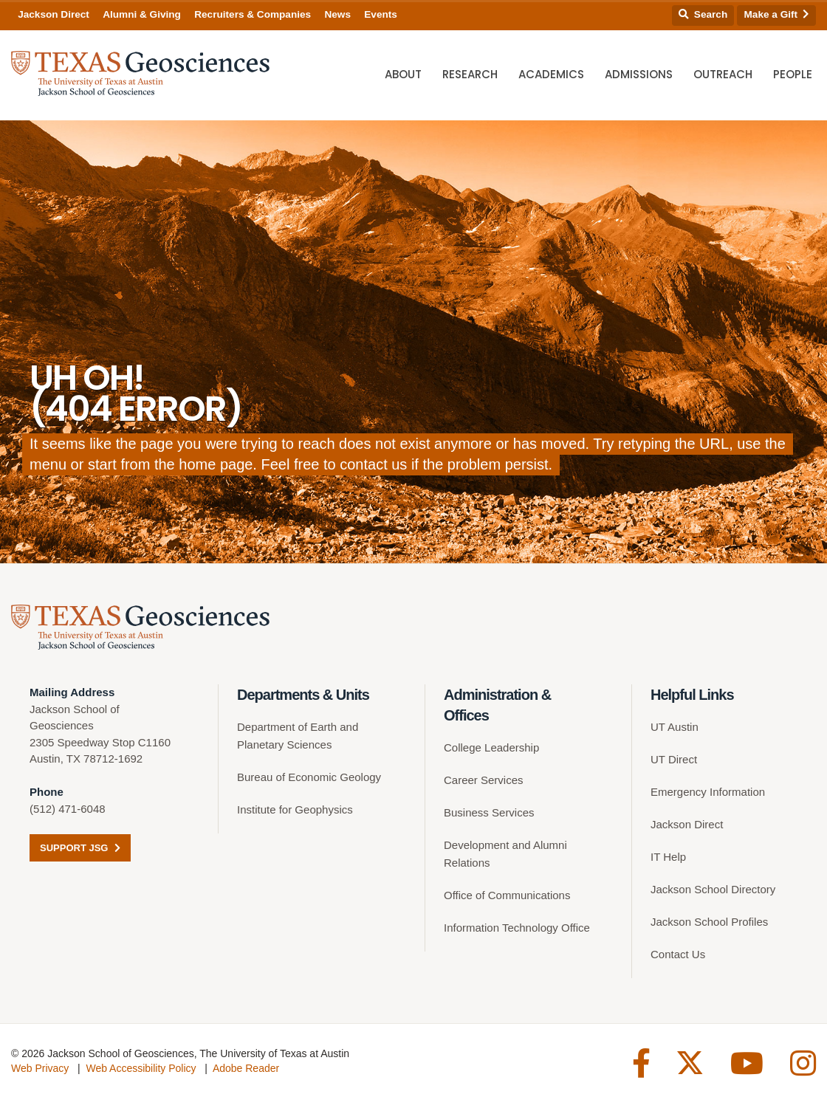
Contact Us (678, 954)
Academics (551, 74)
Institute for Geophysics (295, 809)
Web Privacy (40, 1068)
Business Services (489, 812)
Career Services (484, 780)
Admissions (639, 74)
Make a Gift (776, 14)
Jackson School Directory (713, 889)
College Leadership (491, 747)
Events (380, 14)
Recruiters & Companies (252, 14)
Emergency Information (708, 791)
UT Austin (675, 727)
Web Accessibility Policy (141, 1068)
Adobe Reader (246, 1068)
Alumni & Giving (142, 14)
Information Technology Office (517, 927)
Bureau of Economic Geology (309, 777)
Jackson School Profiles (709, 921)
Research (470, 74)
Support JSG (80, 847)
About (403, 74)
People (792, 74)
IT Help (668, 856)
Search (703, 14)
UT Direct (674, 759)
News (337, 14)
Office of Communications (507, 895)
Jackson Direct (53, 14)
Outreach (722, 74)
